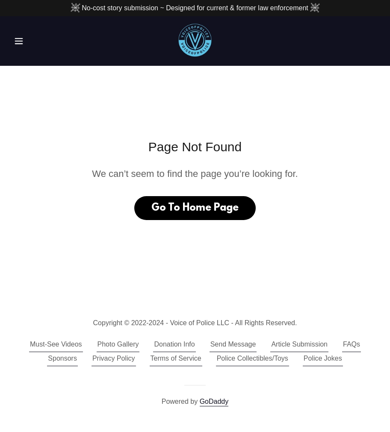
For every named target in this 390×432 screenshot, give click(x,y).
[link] (195, 40)
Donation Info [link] (174, 344)
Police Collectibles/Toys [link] (252, 358)
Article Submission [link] (299, 344)
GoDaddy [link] (214, 401)
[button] (38, 41)
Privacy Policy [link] (113, 358)
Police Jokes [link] (323, 358)
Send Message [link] (233, 344)
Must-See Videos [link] (56, 344)
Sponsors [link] (62, 358)
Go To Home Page (195, 208)
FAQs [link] (351, 344)
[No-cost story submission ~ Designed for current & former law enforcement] (195, 8)
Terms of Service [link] (176, 358)
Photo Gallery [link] (118, 344)
